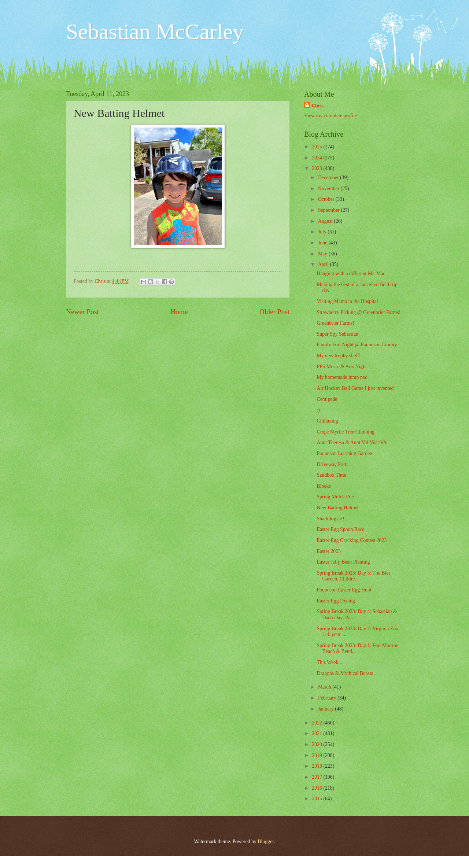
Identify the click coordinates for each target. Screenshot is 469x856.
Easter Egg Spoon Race (340, 529)
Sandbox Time (331, 475)
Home (179, 312)
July (323, 232)
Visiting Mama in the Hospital (347, 301)
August (326, 221)
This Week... (329, 662)
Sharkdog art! (330, 518)
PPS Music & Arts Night (341, 366)
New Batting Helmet (337, 507)
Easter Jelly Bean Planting (343, 562)
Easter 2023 (329, 551)
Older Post (274, 312)
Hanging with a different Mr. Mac (351, 273)
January (326, 709)
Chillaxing (327, 421)
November (329, 188)
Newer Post (82, 312)
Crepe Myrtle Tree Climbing (345, 432)
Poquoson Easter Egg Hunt (344, 590)
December (329, 177)
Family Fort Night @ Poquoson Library (357, 344)
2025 (317, 147)
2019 (317, 755)
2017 (317, 777)
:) (318, 410)
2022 (317, 723)
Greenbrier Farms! (335, 323)
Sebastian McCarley (155, 31)
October (327, 199)
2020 (317, 744)
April (324, 264)
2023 (317, 168)
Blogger (266, 841)
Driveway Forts (332, 464)
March (325, 687)
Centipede (327, 399)
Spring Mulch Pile (335, 496)
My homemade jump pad (342, 377)
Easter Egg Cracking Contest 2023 (352, 540)
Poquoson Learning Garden (344, 453)
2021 (317, 733)
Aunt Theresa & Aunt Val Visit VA (352, 442)
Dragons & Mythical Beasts (345, 673)
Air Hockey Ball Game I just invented (355, 388)
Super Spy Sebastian (337, 334)
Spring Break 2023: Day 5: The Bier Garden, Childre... (353, 576)
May (323, 254)
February (327, 698)
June (323, 243)
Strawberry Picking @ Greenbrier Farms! (358, 312)
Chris (317, 105)
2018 (317, 766)
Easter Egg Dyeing (336, 601)
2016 (317, 788)
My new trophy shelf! (339, 355)
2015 (317, 798)
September (329, 210)
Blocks (323, 486)
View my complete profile (330, 115)
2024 (317, 157)
